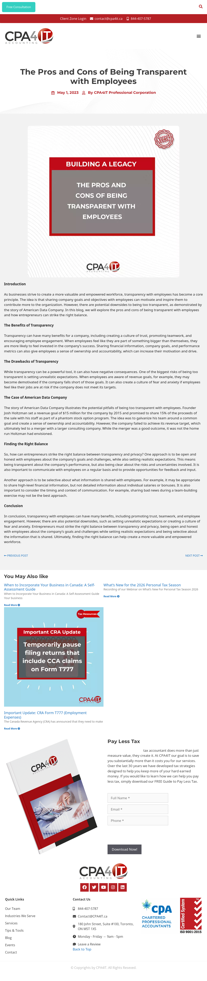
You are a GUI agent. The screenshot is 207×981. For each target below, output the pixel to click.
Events (10, 947)
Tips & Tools (14, 932)
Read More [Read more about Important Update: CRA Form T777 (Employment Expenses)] (12, 731)
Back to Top (82, 951)
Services (11, 925)
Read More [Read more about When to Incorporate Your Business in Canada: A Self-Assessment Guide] (12, 607)
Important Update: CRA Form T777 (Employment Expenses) (45, 717)
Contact (11, 954)
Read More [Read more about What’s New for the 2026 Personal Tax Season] (111, 598)
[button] (198, 38)
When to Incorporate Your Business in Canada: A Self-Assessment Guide (49, 589)
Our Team (12, 910)
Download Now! (124, 851)
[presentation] (138, 837)
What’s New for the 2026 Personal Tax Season (142, 587)
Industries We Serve (20, 918)
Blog (8, 940)
